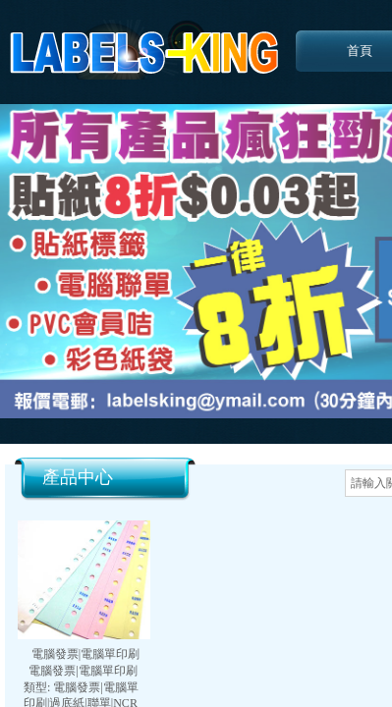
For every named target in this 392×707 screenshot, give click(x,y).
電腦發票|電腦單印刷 (85, 654)
